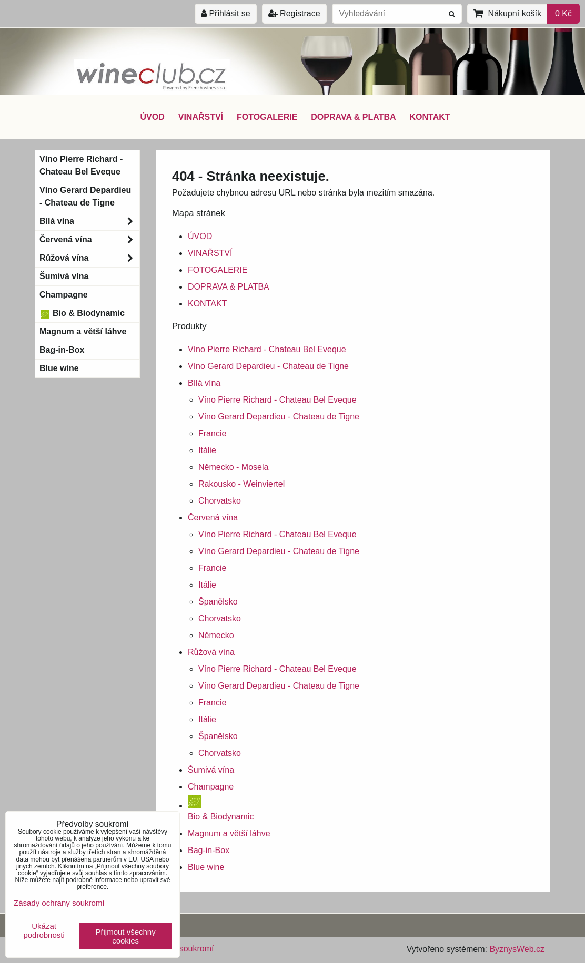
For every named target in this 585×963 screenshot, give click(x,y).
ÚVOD (152, 116)
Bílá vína (204, 382)
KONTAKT (430, 116)
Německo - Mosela (233, 467)
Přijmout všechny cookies (126, 936)
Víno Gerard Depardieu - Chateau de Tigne (268, 366)
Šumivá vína (211, 769)
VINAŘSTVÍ (200, 116)
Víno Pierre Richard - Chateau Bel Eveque (267, 349)
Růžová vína (211, 652)
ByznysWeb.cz (516, 949)
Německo (216, 635)
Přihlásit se (225, 13)
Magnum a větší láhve (229, 833)
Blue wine (206, 867)
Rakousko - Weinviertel (241, 483)
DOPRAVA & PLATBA (353, 116)
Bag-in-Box (208, 850)
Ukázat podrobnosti (43, 930)
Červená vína (213, 517)
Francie (212, 433)
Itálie (207, 450)
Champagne (211, 786)
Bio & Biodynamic (82, 313)
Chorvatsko (219, 500)
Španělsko (218, 601)
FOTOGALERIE (267, 116)
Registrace (294, 13)
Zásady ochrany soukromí (59, 902)
